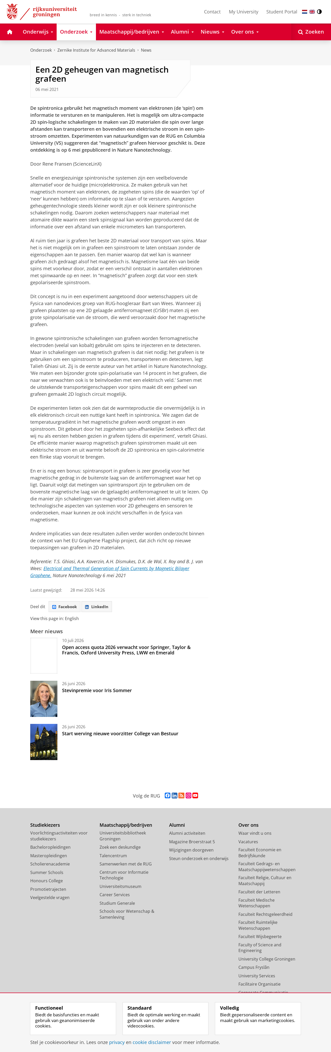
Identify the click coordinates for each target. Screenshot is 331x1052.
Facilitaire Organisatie (259, 984)
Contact (212, 12)
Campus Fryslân (253, 968)
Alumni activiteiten (187, 834)
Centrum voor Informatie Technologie (124, 875)
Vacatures (248, 842)
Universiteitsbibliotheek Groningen (123, 836)
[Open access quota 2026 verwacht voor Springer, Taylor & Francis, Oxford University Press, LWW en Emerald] (43, 656)
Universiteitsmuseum (120, 887)
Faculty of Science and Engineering (259, 948)
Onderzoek (41, 50)
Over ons (248, 826)
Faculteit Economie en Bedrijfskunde (259, 853)
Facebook (65, 607)
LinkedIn (99, 607)
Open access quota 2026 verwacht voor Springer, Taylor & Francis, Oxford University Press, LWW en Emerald (126, 650)
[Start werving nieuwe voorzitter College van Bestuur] (43, 742)
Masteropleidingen (48, 856)
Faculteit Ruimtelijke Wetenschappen (257, 926)
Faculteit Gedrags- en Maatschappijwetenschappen (267, 867)
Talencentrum (113, 856)
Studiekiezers (45, 826)
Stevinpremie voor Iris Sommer (97, 691)
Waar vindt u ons (255, 834)
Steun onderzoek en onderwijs (199, 859)
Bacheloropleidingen (50, 847)
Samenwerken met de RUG (126, 864)
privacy (117, 1042)
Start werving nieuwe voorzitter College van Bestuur (120, 734)
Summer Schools (46, 873)
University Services (256, 976)
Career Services (115, 895)
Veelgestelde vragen (50, 898)
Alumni (177, 826)
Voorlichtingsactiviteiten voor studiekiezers (59, 836)
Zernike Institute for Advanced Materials (96, 50)
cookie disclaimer (152, 1042)
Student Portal (281, 12)
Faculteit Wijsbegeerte (260, 937)
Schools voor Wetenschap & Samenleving (127, 914)
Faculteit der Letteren (259, 892)
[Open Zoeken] (311, 32)
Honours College (46, 881)
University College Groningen (266, 959)
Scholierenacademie (50, 864)
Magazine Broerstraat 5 (192, 842)
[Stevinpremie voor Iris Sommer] (43, 699)
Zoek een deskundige (120, 847)
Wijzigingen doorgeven (191, 850)
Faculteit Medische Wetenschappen (256, 903)
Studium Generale (117, 904)
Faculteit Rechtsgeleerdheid (265, 915)
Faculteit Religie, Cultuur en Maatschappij (264, 881)
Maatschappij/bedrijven (126, 826)
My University (243, 12)
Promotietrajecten (48, 890)
